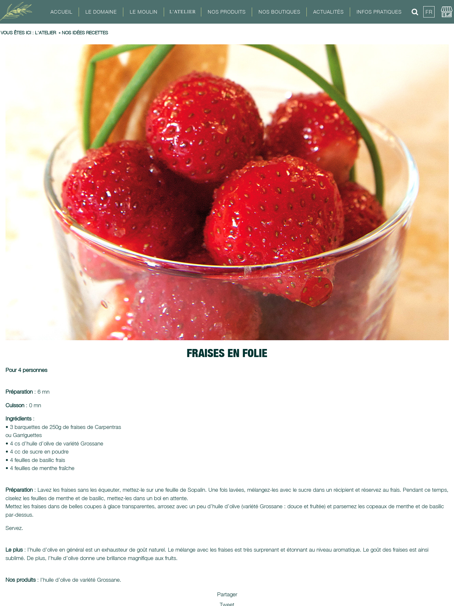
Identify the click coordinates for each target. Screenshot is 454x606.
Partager (227, 594)
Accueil (61, 12)
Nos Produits (227, 12)
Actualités (328, 12)
